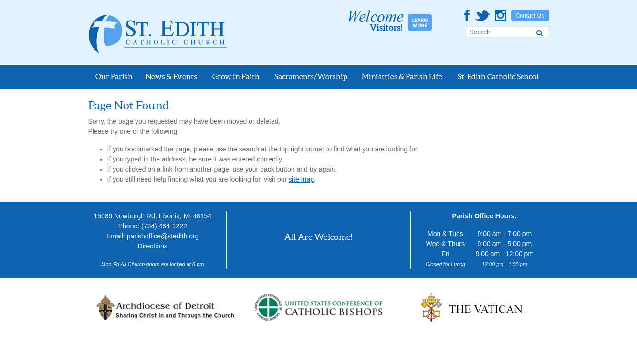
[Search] (539, 31)
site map (301, 179)
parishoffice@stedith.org (163, 236)
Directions (152, 246)
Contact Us (530, 15)
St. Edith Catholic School (498, 76)
